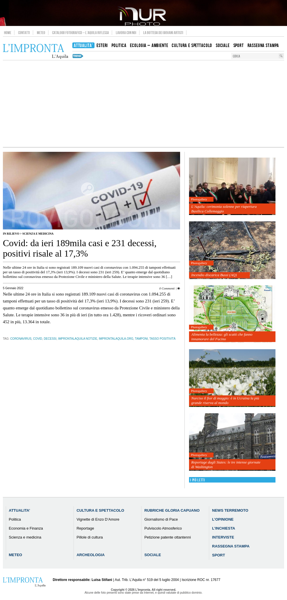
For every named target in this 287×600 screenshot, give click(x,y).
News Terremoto (230, 510)
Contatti (24, 32)
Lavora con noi (126, 32)
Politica (15, 519)
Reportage (85, 528)
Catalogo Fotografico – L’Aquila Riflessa (80, 32)
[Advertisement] (143, 103)
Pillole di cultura (90, 537)
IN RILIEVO (11, 233)
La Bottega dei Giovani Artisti (163, 32)
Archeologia (91, 555)
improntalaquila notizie (77, 338)
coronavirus (20, 338)
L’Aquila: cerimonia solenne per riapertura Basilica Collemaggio (224, 208)
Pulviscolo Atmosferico (163, 528)
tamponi (141, 338)
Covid (37, 338)
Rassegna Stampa (231, 546)
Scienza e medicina (37, 233)
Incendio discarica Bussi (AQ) (214, 275)
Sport (218, 555)
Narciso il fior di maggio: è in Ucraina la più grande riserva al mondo (225, 400)
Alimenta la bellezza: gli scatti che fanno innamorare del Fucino (221, 336)
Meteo (41, 32)
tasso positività (162, 338)
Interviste (223, 537)
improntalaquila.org (116, 338)
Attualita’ (19, 510)
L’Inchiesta (223, 528)
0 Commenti (167, 288)
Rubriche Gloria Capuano (172, 510)
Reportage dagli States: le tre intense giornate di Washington (225, 464)
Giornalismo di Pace (161, 519)
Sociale (152, 555)
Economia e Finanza (26, 528)
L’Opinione (222, 519)
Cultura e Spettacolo (100, 510)
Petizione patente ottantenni (167, 537)
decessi (50, 338)
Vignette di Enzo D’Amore (98, 519)
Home (7, 32)
